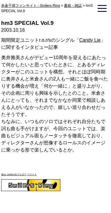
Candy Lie (90, 40)
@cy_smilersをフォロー (14, 174)
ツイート (32, 174)
